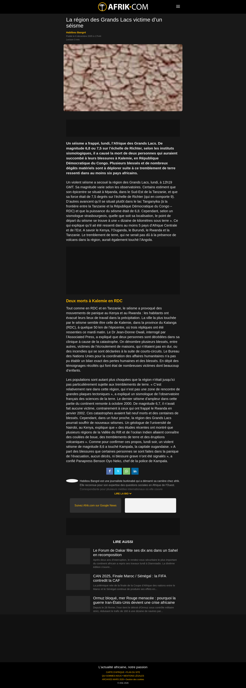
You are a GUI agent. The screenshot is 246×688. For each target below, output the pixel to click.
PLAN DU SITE (133, 672)
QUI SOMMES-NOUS (112, 676)
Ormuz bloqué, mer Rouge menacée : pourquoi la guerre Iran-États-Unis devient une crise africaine (134, 600)
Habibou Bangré (76, 32)
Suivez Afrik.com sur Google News (95, 505)
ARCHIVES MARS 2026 (113, 679)
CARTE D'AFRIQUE (115, 672)
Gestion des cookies (135, 679)
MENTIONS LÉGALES (134, 676)
